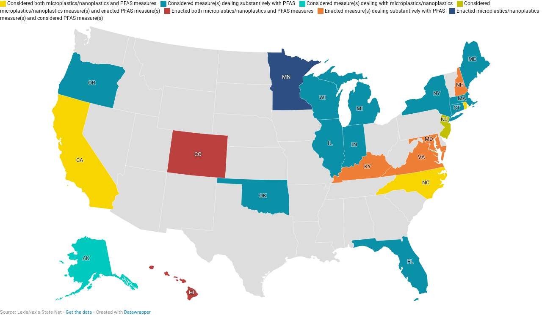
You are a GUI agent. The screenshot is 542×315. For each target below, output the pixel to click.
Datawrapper (137, 312)
